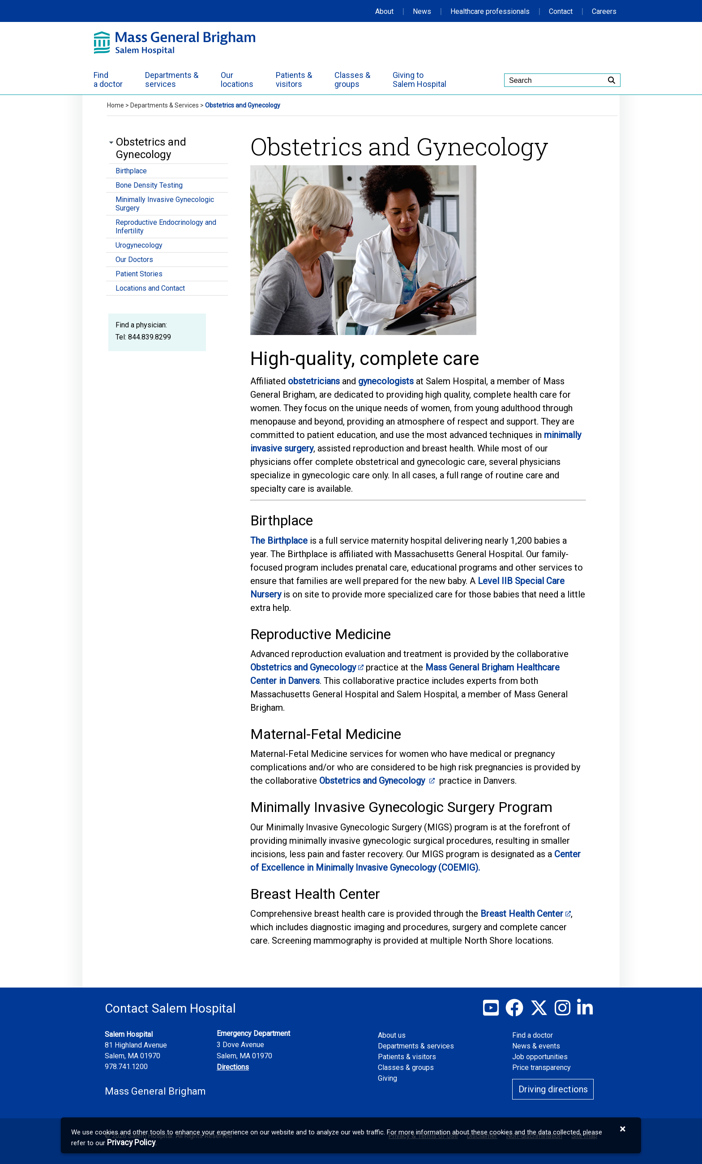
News (422, 11)
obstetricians (314, 381)
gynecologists (386, 381)
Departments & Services (164, 105)
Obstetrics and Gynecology (303, 667)
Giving (387, 1078)
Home (115, 105)
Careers (604, 11)
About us (392, 1035)
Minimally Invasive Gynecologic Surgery (165, 203)
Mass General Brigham (155, 1091)
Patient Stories (139, 274)
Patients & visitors (407, 1056)
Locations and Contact (150, 288)
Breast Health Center (521, 913)
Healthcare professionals (490, 11)
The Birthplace (279, 540)
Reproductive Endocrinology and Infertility (166, 226)
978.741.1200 (126, 1066)
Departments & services (416, 1046)
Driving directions (553, 1089)
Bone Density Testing (149, 185)
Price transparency (541, 1067)
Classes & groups (406, 1067)
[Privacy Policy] (131, 1142)
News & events (536, 1046)
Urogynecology (139, 245)
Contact (561, 11)
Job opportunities (540, 1056)
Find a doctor (532, 1035)
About (384, 11)
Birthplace (131, 171)
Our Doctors (134, 259)
